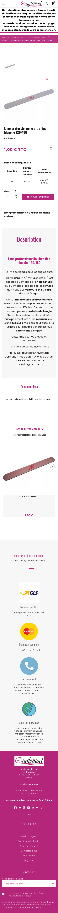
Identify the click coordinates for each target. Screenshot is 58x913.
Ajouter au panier (38, 196)
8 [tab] (37, 534)
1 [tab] (8, 534)
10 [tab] (45, 534)
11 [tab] (50, 534)
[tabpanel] (29, 480)
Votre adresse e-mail (12, 878)
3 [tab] (16, 534)
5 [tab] (25, 534)
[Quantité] (11, 196)
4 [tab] (20, 534)
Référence (9, 138)
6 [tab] (29, 534)
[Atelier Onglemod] (31, 3)
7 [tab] (33, 534)
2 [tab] (12, 534)
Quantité (10, 191)
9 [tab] (41, 534)
